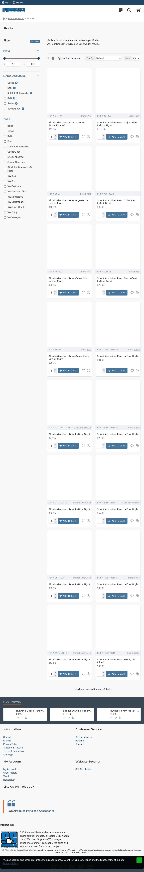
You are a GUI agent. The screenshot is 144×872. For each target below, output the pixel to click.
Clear (36, 41)
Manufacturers (14, 75)
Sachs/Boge (85, 503)
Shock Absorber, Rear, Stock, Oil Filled (116, 661)
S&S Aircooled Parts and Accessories (31, 810)
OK (139, 860)
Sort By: (90, 58)
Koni (137, 116)
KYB (89, 116)
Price (7, 50)
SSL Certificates (83, 769)
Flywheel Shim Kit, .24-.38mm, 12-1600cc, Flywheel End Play (124, 710)
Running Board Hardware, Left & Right (31, 710)
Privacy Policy (10, 863)
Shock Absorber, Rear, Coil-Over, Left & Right (116, 201)
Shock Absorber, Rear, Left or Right (117, 356)
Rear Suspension (16, 18)
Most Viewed (12, 701)
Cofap (136, 349)
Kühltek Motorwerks (82, 428)
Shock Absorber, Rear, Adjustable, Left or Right (117, 124)
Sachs (136, 653)
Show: (128, 58)
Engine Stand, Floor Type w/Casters (77, 710)
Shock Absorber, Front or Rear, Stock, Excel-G (67, 124)
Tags (6, 119)
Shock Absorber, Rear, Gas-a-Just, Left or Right (69, 279)
